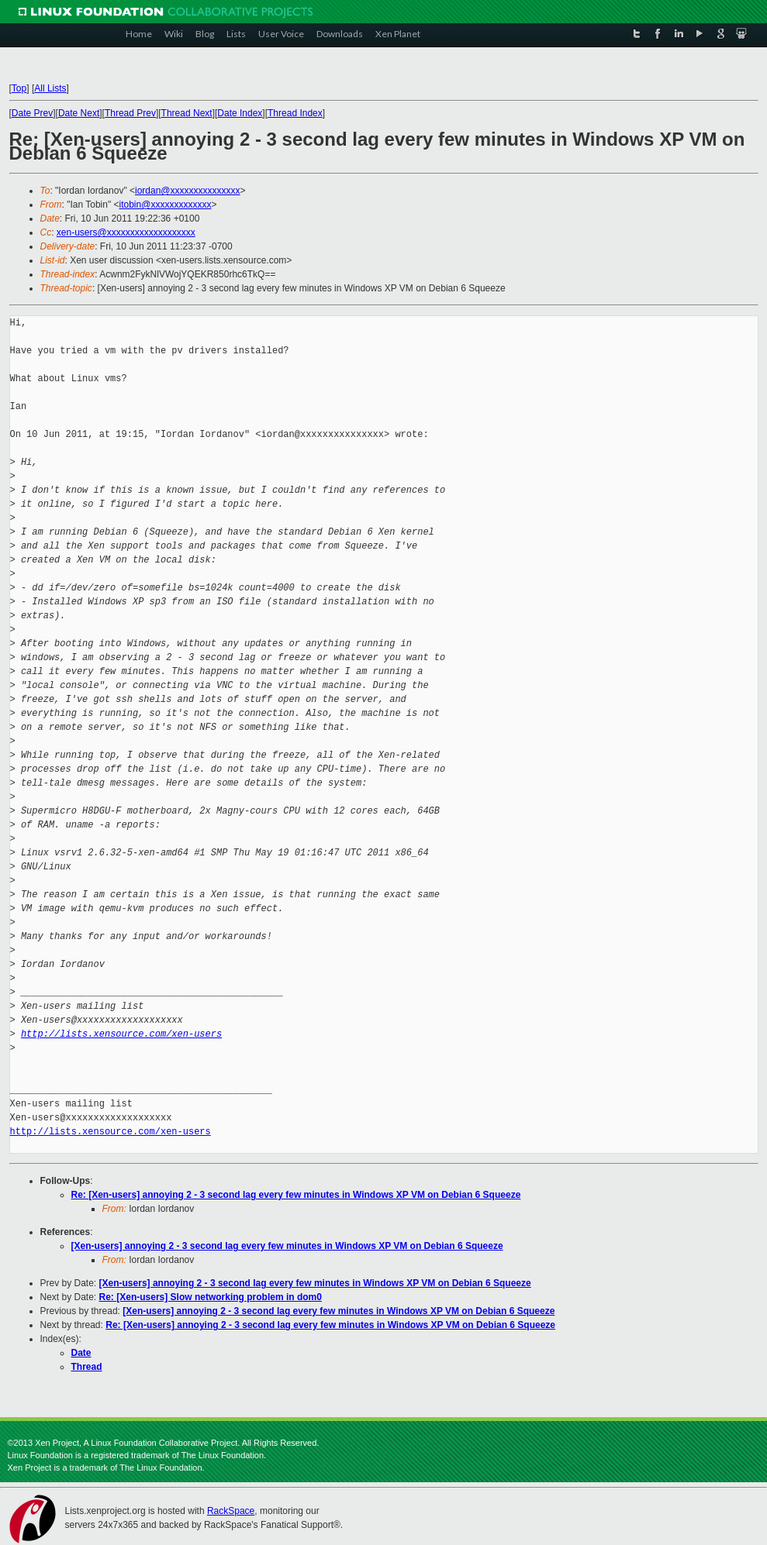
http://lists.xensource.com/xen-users (121, 1034)
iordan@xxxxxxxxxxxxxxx (187, 190)
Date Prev (32, 113)
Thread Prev (130, 113)
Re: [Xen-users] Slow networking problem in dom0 (210, 1297)
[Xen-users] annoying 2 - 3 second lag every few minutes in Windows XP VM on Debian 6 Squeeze (287, 1245)
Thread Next (186, 113)
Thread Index (295, 113)
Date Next (78, 113)
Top (19, 88)
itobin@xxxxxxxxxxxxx (165, 204)
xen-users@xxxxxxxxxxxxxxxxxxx (126, 232)
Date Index (239, 113)
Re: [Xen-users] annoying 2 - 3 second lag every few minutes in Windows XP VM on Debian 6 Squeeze (296, 1194)
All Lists (50, 88)
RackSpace (230, 1510)
